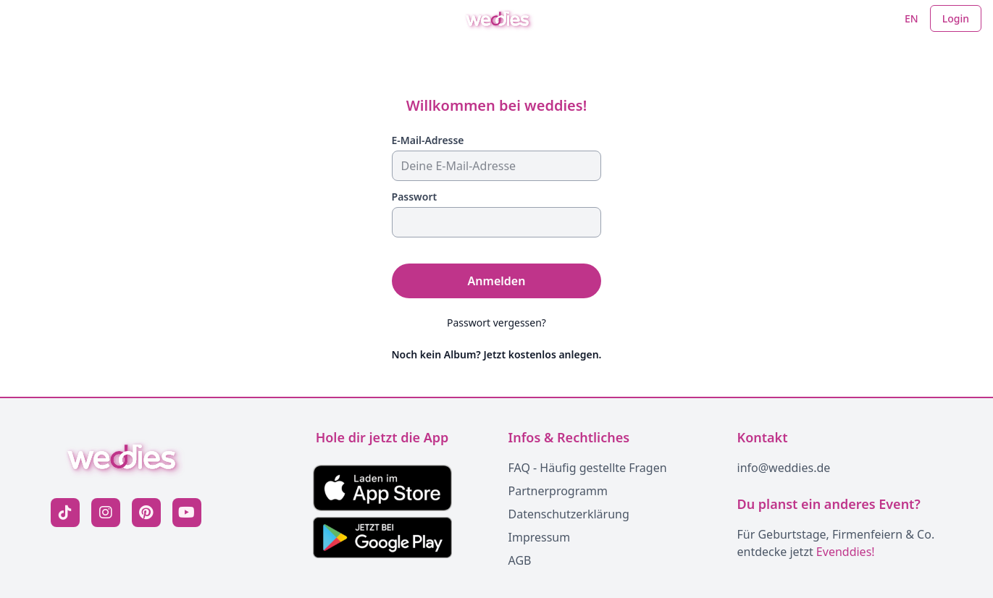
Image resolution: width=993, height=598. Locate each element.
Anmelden (497, 281)
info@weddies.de (784, 468)
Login (955, 18)
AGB (520, 560)
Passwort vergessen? (496, 322)
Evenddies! (845, 552)
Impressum (539, 537)
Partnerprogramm (558, 491)
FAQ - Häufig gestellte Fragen (587, 468)
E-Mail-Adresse (428, 140)
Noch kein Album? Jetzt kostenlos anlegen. (497, 354)
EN (911, 18)
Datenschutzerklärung (568, 514)
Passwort (414, 196)
